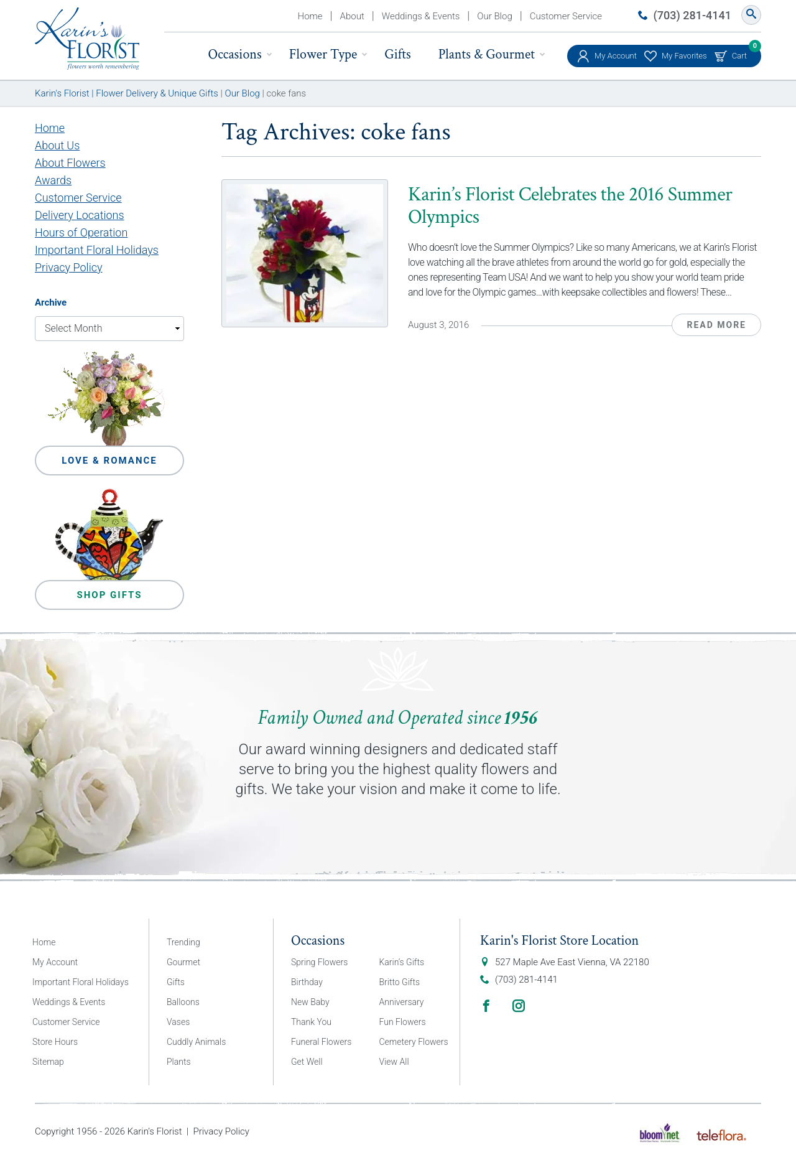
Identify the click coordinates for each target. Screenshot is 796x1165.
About (352, 16)
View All (394, 1062)
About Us (57, 145)
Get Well (307, 1062)
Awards (53, 180)
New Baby (310, 1002)
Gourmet (183, 962)
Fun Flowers (402, 1022)
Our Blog (494, 16)
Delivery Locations (79, 215)
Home (310, 16)
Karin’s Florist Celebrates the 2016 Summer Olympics (570, 206)
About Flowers (70, 162)
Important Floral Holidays (97, 249)
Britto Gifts (399, 982)
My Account (616, 55)
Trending (183, 942)
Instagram (518, 1005)
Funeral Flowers (321, 1042)
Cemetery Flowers (413, 1042)
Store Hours (55, 1042)
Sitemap (48, 1062)
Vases (178, 1022)
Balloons (183, 1002)
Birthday (307, 982)
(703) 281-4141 (692, 15)
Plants (179, 1062)
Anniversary (401, 1002)
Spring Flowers (319, 962)
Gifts (397, 54)
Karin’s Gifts (402, 962)
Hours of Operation (81, 232)
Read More (716, 325)
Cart (739, 52)
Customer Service (566, 16)
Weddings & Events (421, 16)
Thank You (311, 1022)
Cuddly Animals (196, 1042)
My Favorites (684, 55)
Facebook (486, 1005)
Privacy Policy (69, 267)
